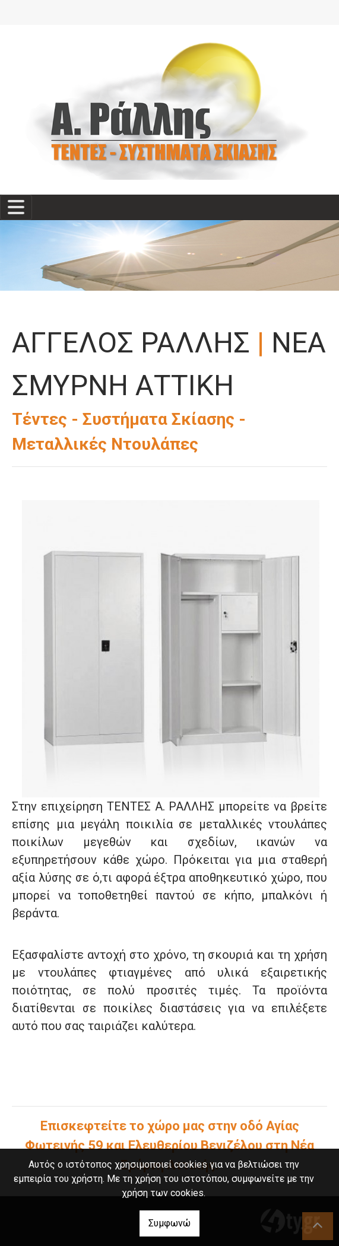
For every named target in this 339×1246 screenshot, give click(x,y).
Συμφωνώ (169, 1223)
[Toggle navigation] (16, 207)
